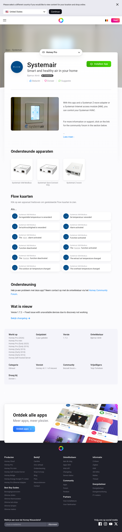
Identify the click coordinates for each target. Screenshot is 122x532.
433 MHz (96, 472)
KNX (94, 468)
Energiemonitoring (100, 492)
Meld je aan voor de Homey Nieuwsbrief (22, 520)
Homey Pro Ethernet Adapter (15, 482)
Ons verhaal (38, 465)
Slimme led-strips (11, 502)
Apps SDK (67, 465)
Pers (35, 479)
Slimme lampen (10, 506)
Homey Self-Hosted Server (14, 472)
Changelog (67, 472)
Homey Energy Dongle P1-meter (16, 479)
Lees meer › (68, 137)
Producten (9, 457)
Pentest (66, 492)
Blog (35, 475)
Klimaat (12, 368)
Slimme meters (10, 509)
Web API (66, 468)
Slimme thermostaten (12, 499)
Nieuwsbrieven (39, 482)
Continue (55, 11)
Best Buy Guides (11, 487)
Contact (37, 486)
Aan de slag (67, 461)
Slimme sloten (9, 495)
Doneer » (12, 379)
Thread (95, 479)
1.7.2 (65, 338)
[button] (25, 11)
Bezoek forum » (69, 368)
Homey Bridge (9, 475)
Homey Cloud (9, 461)
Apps (7, 50)
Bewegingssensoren (12, 492)
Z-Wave (96, 461)
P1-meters (97, 495)
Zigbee (95, 465)
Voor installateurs (70, 501)
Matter (95, 475)
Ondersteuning (39, 468)
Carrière (37, 461)
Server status (68, 475)
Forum (65, 488)
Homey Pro (8, 465)
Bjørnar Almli (95, 338)
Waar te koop (39, 472)
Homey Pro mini (10, 468)
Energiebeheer (98, 488)
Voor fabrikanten (69, 504)
